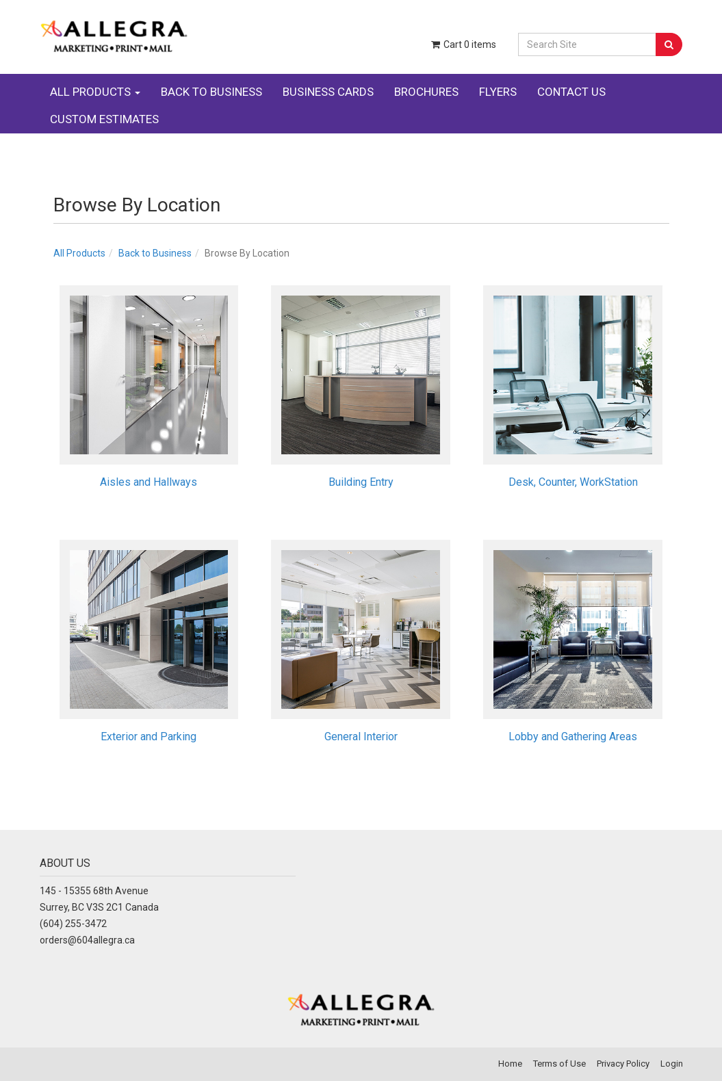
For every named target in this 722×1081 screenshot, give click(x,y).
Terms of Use (559, 1063)
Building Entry (361, 482)
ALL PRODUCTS (95, 92)
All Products (79, 253)
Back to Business (155, 253)
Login (671, 1063)
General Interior (361, 736)
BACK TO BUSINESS (211, 92)
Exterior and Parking (148, 736)
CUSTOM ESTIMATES (104, 119)
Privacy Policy (623, 1063)
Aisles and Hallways (148, 482)
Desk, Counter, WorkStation (573, 482)
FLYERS (498, 92)
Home (510, 1063)
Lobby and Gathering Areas (572, 736)
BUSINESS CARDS (328, 92)
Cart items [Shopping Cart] (462, 44)
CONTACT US (571, 92)
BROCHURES (426, 92)
